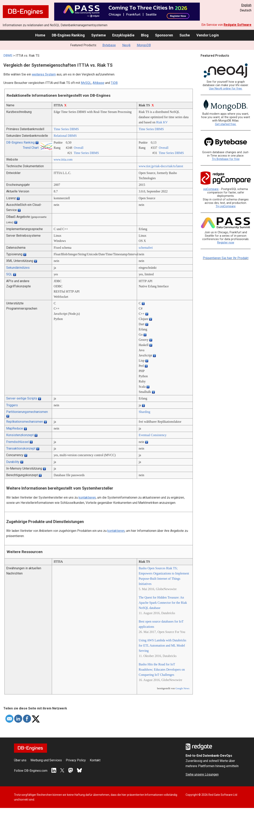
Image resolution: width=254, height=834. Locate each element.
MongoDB (144, 45)
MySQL (86, 83)
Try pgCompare (226, 206)
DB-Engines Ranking (68, 35)
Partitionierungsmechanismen (27, 412)
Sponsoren (164, 35)
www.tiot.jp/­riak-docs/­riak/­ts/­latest (161, 166)
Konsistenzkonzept (20, 435)
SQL (9, 274)
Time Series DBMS (66, 129)
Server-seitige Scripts (21, 398)
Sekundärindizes (18, 268)
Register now (225, 242)
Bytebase (109, 45)
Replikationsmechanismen (24, 422)
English (246, 5)
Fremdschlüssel (17, 442)
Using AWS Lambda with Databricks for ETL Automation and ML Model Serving (162, 645)
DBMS (7, 55)
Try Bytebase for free (226, 159)
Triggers (12, 405)
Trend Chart (31, 148)
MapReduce (14, 428)
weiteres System (44, 74)
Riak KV (162, 122)
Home (40, 35)
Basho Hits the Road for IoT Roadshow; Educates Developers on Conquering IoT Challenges (162, 669)
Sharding (144, 411)
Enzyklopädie (123, 35)
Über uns (20, 760)
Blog (145, 35)
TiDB (114, 83)
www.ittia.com (63, 159)
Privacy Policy (76, 760)
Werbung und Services (46, 760)
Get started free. (225, 124)
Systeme (98, 35)
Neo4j (126, 45)
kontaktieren (87, 497)
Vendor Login (207, 35)
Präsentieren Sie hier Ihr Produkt (225, 258)
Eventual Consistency (152, 435)
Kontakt (95, 760)
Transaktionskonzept (20, 448)
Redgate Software (237, 25)
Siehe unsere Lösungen (202, 774)
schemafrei (146, 247)
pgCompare (211, 189)
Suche (184, 35)
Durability (12, 462)
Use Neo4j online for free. (225, 88)
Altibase (98, 83)
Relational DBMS (65, 135)
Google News (182, 688)
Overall (78, 147)
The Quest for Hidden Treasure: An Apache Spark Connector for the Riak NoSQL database (163, 603)
